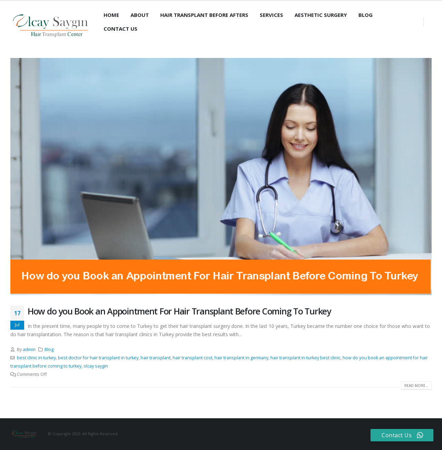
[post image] (221, 176)
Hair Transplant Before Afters (204, 14)
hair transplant (156, 358)
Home (111, 14)
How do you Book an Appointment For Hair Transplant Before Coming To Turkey (179, 311)
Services (271, 14)
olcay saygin (96, 366)
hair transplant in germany (241, 358)
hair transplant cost (192, 358)
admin (29, 349)
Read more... (416, 385)
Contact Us (120, 28)
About (140, 14)
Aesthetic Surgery (321, 14)
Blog (365, 14)
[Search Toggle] (104, 40)
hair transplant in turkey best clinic (305, 358)
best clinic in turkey (36, 358)
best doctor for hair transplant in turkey (98, 358)
